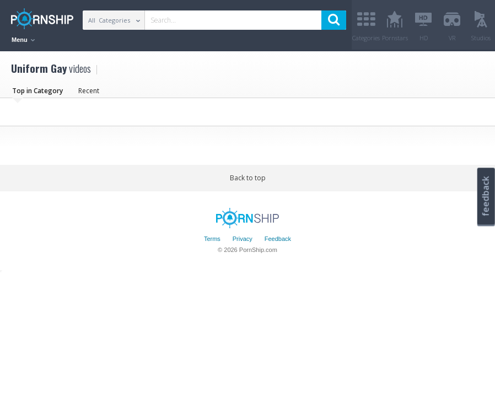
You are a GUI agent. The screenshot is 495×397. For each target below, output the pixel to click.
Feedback (278, 238)
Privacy (242, 238)
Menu (23, 39)
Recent (88, 90)
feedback (486, 196)
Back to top (248, 178)
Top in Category (37, 90)
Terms (212, 238)
